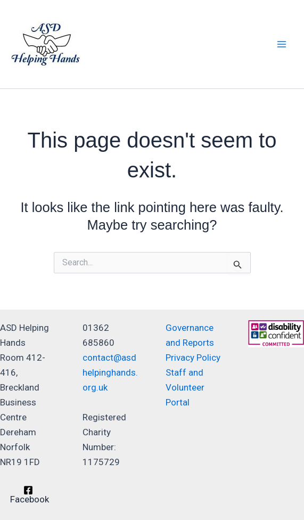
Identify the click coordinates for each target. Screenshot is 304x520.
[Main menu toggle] (281, 44)
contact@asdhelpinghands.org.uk (110, 372)
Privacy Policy (193, 357)
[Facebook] (28, 494)
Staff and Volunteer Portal (185, 387)
